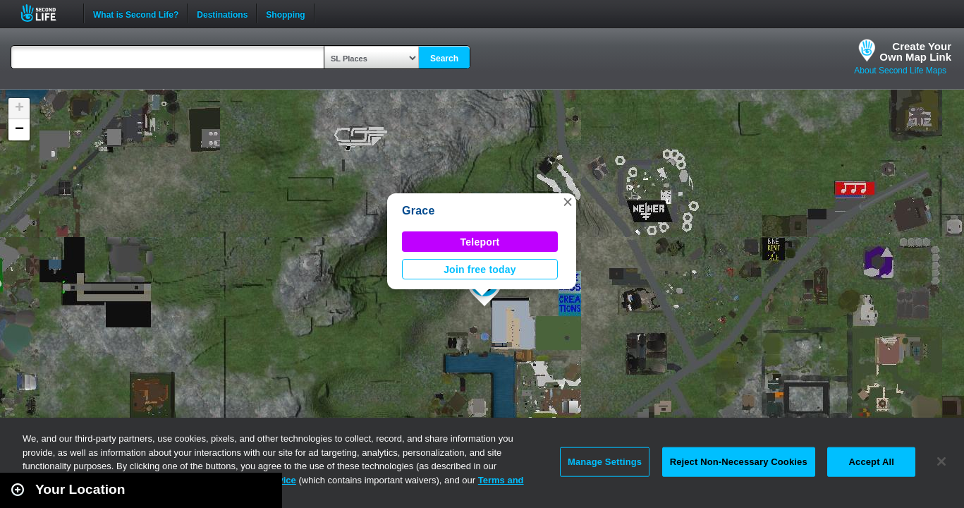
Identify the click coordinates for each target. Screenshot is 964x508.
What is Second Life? (135, 13)
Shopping (285, 13)
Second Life (46, 13)
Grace (418, 211)
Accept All (871, 461)
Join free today (480, 269)
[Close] (941, 461)
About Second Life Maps (900, 70)
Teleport (480, 242)
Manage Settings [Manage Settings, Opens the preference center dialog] (605, 461)
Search (444, 59)
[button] (567, 201)
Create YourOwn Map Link (915, 51)
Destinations (222, 13)
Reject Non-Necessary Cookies (738, 461)
